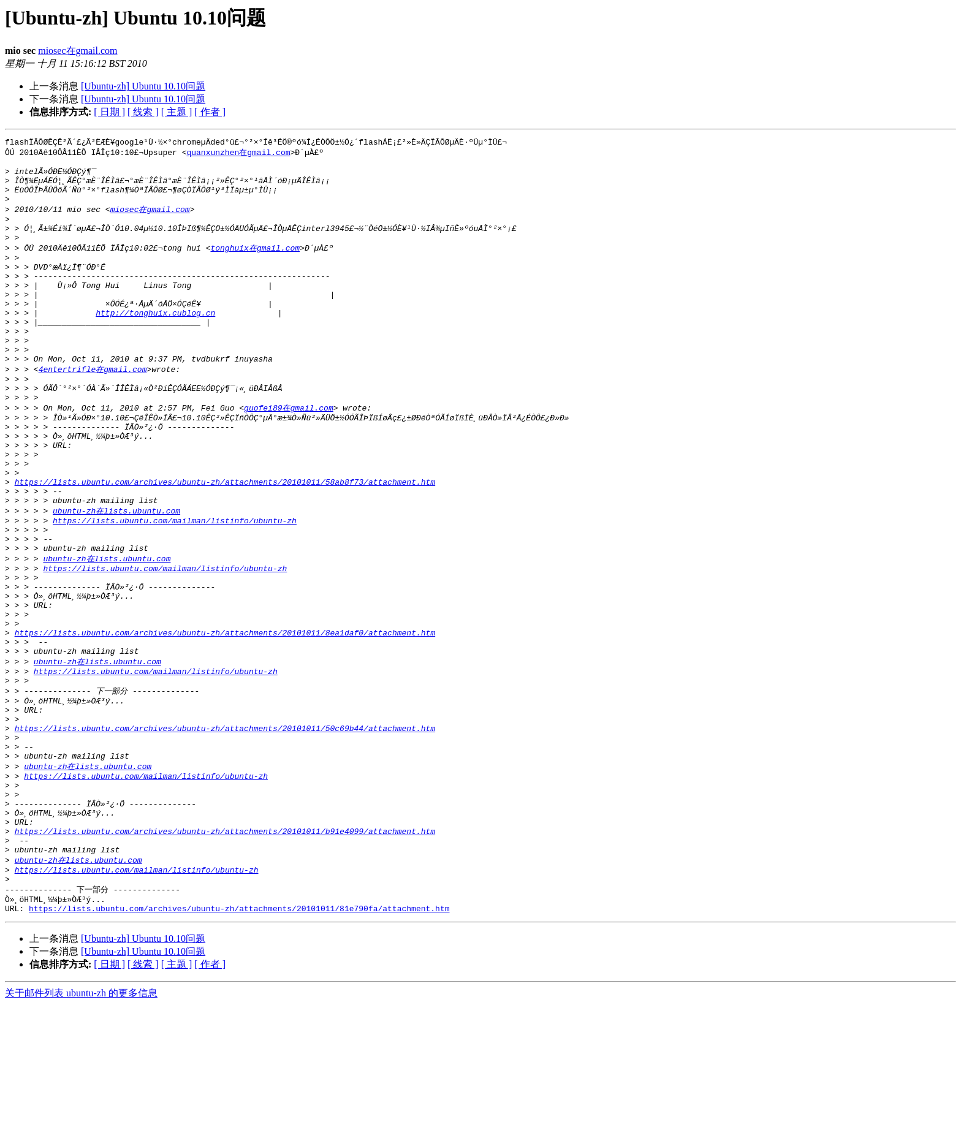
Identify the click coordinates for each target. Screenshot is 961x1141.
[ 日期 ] (109, 112)
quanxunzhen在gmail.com (238, 154)
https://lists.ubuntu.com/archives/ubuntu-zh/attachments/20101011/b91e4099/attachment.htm (225, 954)
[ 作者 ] (210, 112)
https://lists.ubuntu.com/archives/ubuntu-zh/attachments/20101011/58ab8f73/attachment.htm (225, 543)
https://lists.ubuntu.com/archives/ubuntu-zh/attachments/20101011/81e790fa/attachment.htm (239, 1044)
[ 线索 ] (143, 112)
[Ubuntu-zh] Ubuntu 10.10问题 (143, 86)
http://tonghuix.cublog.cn (155, 343)
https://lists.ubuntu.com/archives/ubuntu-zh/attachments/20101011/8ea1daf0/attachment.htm (225, 721)
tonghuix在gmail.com (255, 265)
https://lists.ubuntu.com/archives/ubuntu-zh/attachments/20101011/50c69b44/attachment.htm (225, 832)
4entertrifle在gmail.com (93, 409)
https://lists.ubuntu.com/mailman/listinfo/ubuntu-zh (175, 588)
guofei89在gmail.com (288, 454)
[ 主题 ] (176, 112)
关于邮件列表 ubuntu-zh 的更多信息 (81, 1129)
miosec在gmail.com (77, 50)
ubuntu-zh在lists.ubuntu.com (116, 576)
